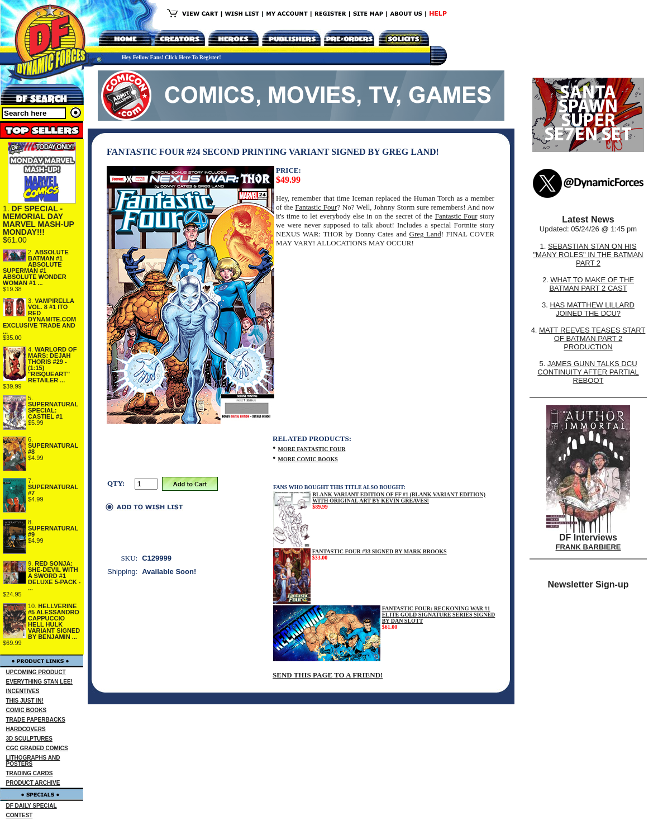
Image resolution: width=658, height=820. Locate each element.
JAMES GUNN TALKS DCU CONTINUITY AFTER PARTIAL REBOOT (587, 372)
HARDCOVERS (26, 729)
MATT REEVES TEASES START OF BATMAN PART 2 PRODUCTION (592, 338)
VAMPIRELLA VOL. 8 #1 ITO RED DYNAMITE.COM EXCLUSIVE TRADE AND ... (39, 316)
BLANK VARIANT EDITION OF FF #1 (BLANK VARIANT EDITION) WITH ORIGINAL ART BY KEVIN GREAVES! (398, 497)
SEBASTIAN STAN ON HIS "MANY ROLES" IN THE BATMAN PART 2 (588, 254)
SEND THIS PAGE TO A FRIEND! (328, 675)
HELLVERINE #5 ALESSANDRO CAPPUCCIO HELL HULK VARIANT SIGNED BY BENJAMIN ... (54, 621)
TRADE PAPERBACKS (36, 720)
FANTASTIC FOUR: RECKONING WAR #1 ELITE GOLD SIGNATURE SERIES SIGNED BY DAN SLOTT (438, 614)
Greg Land (425, 234)
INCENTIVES (23, 691)
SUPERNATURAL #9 (53, 531)
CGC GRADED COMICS (37, 748)
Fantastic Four (316, 207)
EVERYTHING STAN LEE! (39, 682)
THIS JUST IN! (25, 701)
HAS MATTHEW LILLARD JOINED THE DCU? (592, 309)
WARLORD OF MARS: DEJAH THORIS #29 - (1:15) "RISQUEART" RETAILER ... (52, 364)
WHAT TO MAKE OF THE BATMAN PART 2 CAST (591, 284)
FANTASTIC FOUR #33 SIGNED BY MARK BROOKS (379, 551)
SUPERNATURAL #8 (53, 448)
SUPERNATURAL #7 (53, 490)
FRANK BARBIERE (588, 547)
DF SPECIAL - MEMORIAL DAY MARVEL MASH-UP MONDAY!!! (38, 220)
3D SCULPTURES (29, 739)
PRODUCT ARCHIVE (33, 783)
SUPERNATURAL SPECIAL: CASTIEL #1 (53, 410)
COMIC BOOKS (26, 710)
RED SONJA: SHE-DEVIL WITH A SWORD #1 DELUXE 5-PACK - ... (54, 575)
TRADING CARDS (29, 773)
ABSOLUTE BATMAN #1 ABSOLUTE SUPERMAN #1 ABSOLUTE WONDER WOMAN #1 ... (36, 267)
